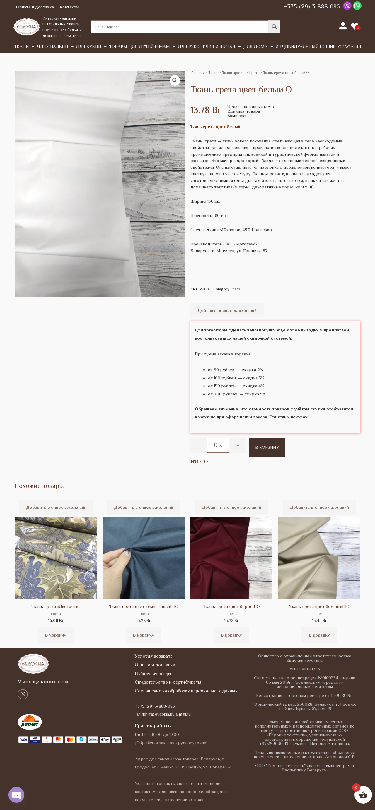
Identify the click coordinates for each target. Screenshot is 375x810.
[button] (175, 80)
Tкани (24, 47)
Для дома (258, 47)
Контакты (69, 6)
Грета (254, 72)
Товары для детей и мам (142, 47)
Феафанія (349, 46)
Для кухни (91, 47)
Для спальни (55, 47)
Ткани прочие (234, 72)
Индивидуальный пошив (305, 46)
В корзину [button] (55, 634)
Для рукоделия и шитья (209, 47)
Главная (197, 72)
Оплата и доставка (35, 6)
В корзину (267, 447)
